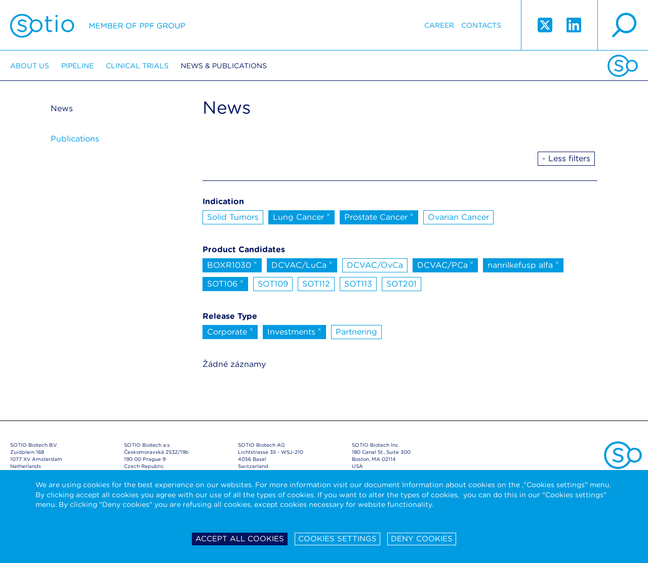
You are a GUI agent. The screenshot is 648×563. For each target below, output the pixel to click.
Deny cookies (422, 538)
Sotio (97, 25)
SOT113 (358, 284)
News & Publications (224, 66)
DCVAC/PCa (445, 264)
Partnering (356, 332)
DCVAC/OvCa (375, 265)
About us (29, 66)
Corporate (230, 331)
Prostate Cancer (379, 216)
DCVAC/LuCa (302, 264)
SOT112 (316, 284)
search (622, 25)
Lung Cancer (301, 216)
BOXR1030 (232, 264)
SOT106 (225, 283)
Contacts (481, 25)
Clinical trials (137, 66)
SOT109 (273, 284)
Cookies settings (337, 538)
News (62, 108)
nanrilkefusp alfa (523, 264)
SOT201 (401, 284)
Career (439, 25)
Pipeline (77, 66)
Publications (75, 139)
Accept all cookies (239, 538)
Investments (294, 331)
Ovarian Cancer (458, 217)
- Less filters (566, 158)
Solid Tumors (233, 217)
